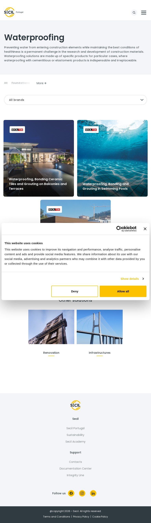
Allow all (123, 291)
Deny (74, 291)
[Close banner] (145, 228)
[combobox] (75, 100)
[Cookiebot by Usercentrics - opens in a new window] (119, 229)
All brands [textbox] (16, 100)
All (6, 83)
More (42, 83)
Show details (130, 278)
